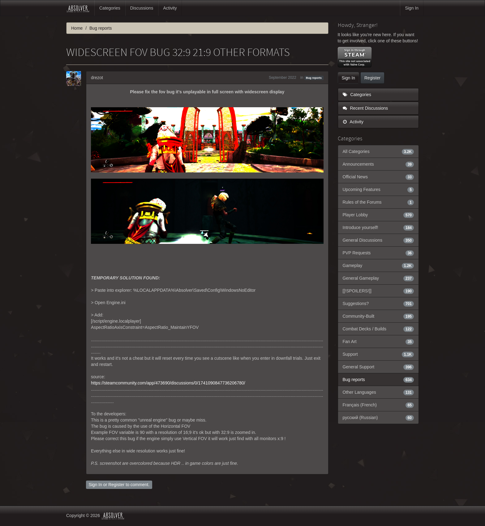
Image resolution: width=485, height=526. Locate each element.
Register (116, 484)
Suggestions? (378, 303)
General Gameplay (378, 278)
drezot (97, 77)
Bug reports (314, 77)
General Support (378, 367)
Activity (170, 8)
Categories (109, 8)
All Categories (378, 151)
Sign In (411, 8)
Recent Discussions (365, 108)
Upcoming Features (378, 189)
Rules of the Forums (378, 202)
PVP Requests (378, 253)
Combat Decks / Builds (378, 329)
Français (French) (378, 405)
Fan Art (378, 341)
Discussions (141, 8)
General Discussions (378, 240)
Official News (378, 177)
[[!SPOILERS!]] (378, 291)
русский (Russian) (378, 417)
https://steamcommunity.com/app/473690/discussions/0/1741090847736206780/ (168, 382)
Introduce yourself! (378, 227)
